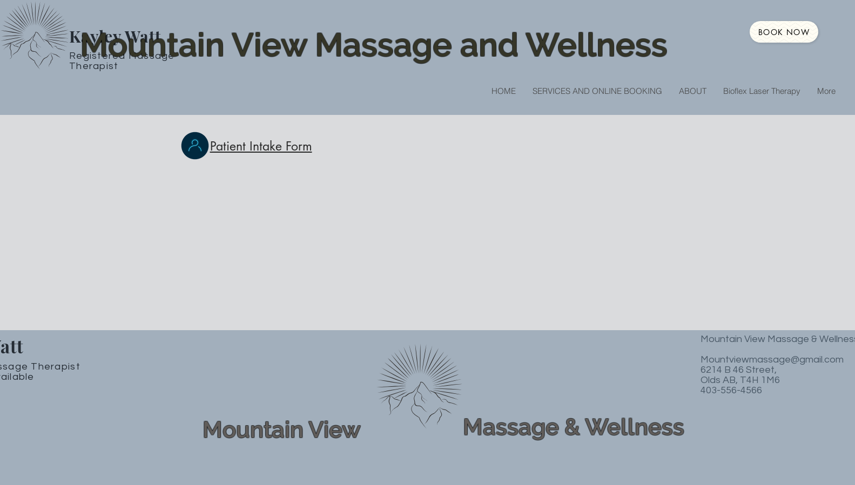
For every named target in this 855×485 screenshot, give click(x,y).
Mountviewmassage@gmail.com (772, 359)
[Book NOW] (784, 32)
